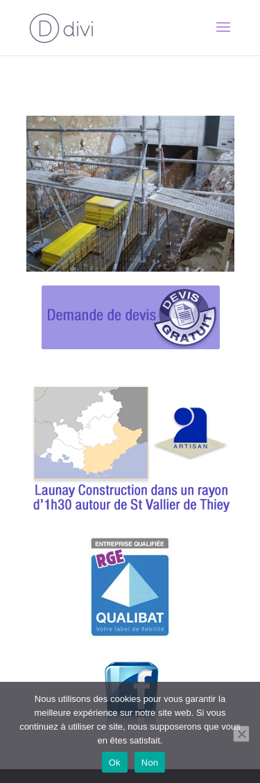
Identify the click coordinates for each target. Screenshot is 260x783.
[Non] (241, 733)
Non (150, 762)
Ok (115, 762)
